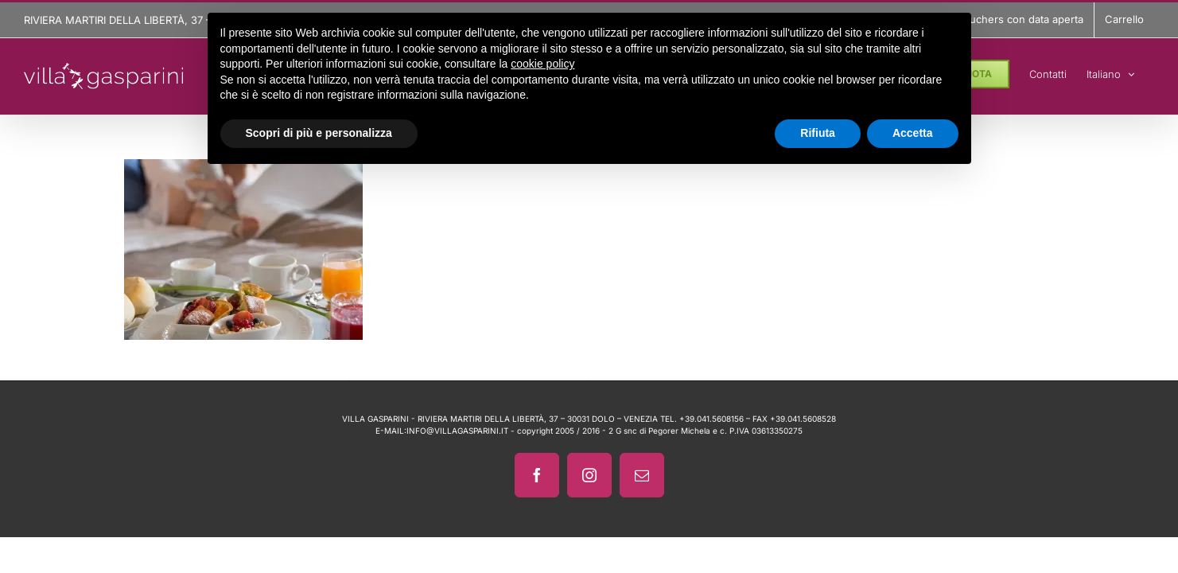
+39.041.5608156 (711, 418)
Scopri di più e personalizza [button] (319, 133)
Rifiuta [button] (817, 133)
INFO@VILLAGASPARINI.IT (457, 430)
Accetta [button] (912, 133)
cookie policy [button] (542, 63)
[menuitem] (1130, 71)
